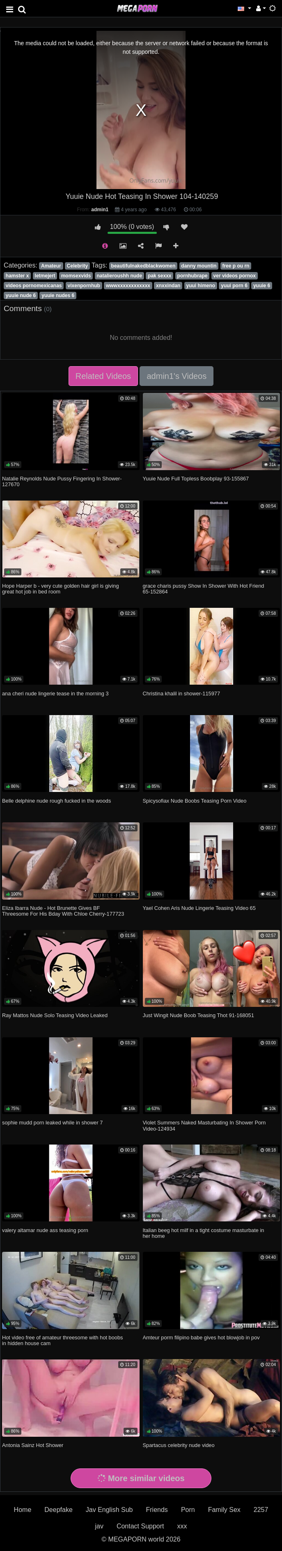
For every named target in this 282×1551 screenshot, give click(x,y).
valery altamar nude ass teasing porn (45, 1230)
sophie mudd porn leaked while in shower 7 (52, 1122)
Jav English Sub (109, 1509)
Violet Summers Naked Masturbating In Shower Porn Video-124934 (204, 1125)
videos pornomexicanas (34, 286)
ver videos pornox (234, 276)
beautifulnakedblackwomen (143, 266)
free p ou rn (235, 266)
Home (23, 1509)
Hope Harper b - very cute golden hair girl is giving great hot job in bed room (60, 589)
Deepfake (58, 1509)
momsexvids (76, 276)
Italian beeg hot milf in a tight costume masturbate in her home (203, 1233)
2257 (261, 1509)
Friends (157, 1509)
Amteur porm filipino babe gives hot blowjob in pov (201, 1337)
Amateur (51, 266)
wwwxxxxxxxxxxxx (128, 286)
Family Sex (224, 1509)
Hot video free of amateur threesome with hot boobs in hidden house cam (62, 1340)
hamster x (17, 276)
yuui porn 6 (234, 286)
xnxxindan (168, 286)
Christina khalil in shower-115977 (181, 693)
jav (99, 1526)
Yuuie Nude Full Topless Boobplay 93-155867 (196, 478)
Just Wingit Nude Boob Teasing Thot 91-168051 (198, 1015)
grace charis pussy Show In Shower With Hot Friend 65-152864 (203, 589)
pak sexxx (159, 276)
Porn (188, 1509)
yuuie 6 (261, 286)
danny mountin (198, 266)
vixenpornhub (84, 286)
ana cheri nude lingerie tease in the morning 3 (55, 693)
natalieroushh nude (119, 276)
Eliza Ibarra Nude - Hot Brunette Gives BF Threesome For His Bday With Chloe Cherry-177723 (63, 911)
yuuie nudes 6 (57, 295)
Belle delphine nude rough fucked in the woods (56, 801)
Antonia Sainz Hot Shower (32, 1445)
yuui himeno (201, 286)
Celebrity (77, 266)
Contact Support (140, 1526)
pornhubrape (192, 276)
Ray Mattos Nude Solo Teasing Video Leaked (55, 1015)
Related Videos (103, 376)
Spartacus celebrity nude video (179, 1445)
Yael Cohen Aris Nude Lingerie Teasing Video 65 (199, 908)
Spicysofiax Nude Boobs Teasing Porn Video (195, 801)
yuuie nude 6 (21, 295)
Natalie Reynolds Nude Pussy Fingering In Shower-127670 (62, 481)
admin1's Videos (176, 376)
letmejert (45, 276)
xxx (182, 1526)
